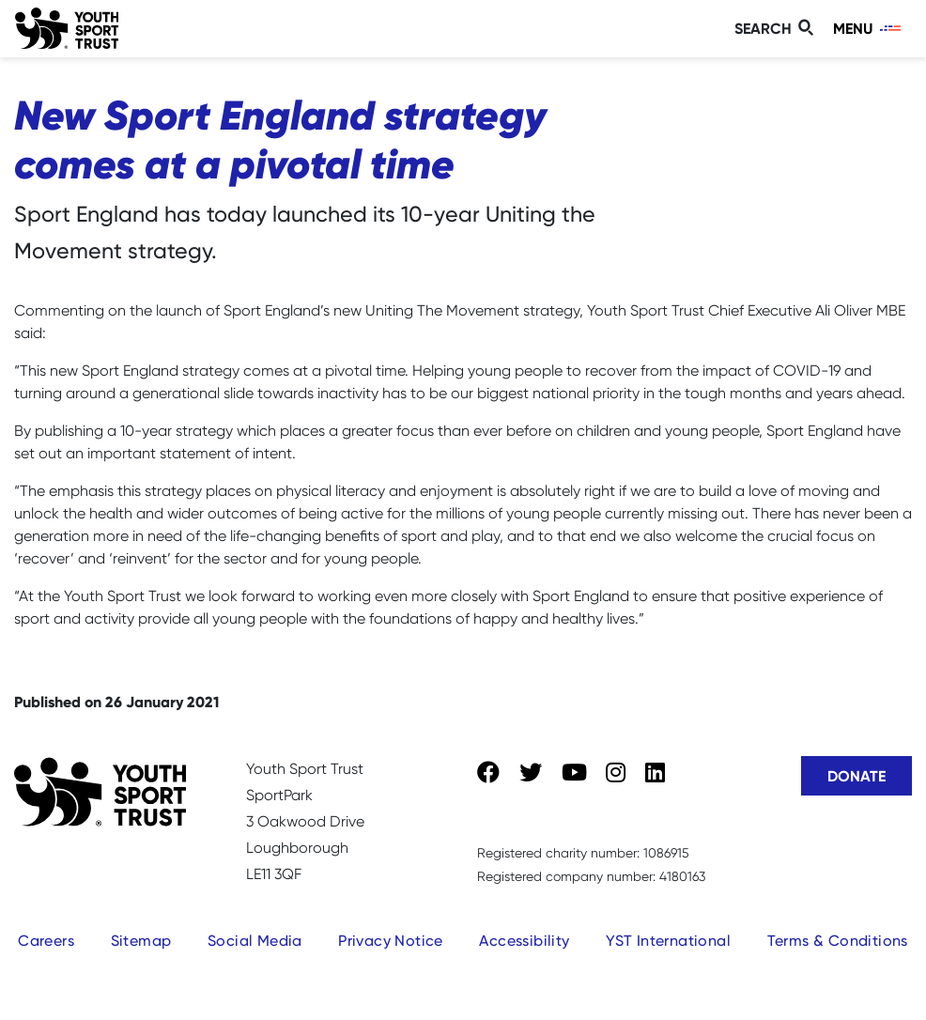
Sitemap (141, 941)
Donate (856, 775)
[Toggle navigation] (868, 29)
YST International (668, 941)
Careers (46, 941)
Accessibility (524, 941)
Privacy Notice (390, 941)
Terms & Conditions (837, 941)
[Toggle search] (777, 28)
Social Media (255, 941)
